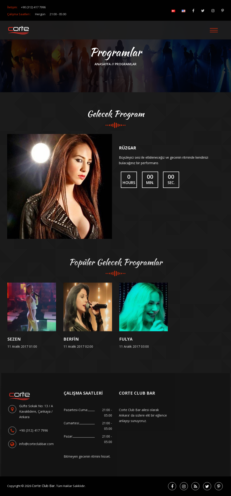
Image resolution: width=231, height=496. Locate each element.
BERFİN (71, 339)
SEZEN (14, 339)
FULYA (126, 339)
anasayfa (103, 64)
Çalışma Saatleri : (36, 14)
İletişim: (26, 7)
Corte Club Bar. (44, 485)
